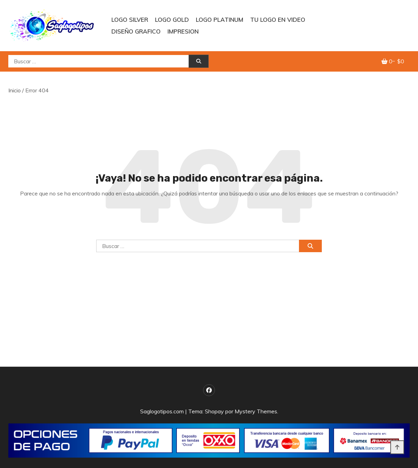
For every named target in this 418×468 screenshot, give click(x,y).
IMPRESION (183, 31)
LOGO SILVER (129, 19)
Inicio (14, 90)
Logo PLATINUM (219, 19)
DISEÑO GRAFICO (136, 31)
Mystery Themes (256, 411)
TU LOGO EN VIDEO (277, 19)
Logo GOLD (172, 19)
